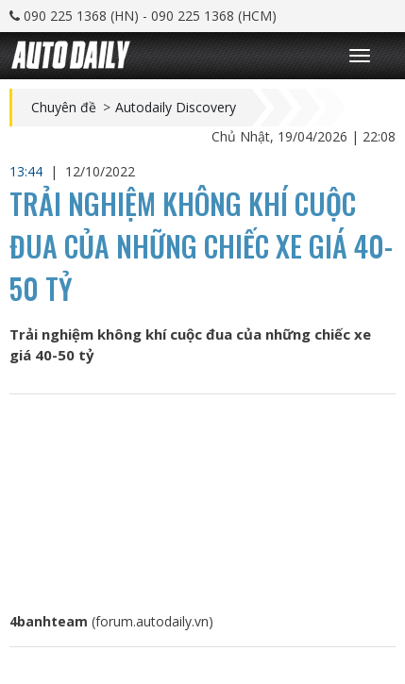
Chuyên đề (63, 107)
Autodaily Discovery (175, 107)
